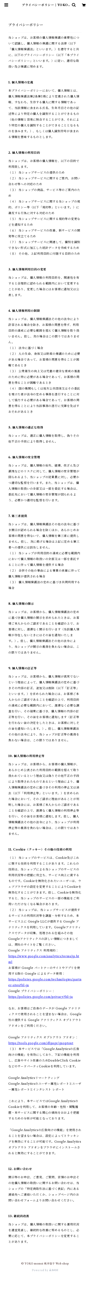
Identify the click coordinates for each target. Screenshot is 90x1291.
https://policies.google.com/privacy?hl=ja (40, 997)
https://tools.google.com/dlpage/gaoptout (40, 1043)
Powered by (45, 1270)
